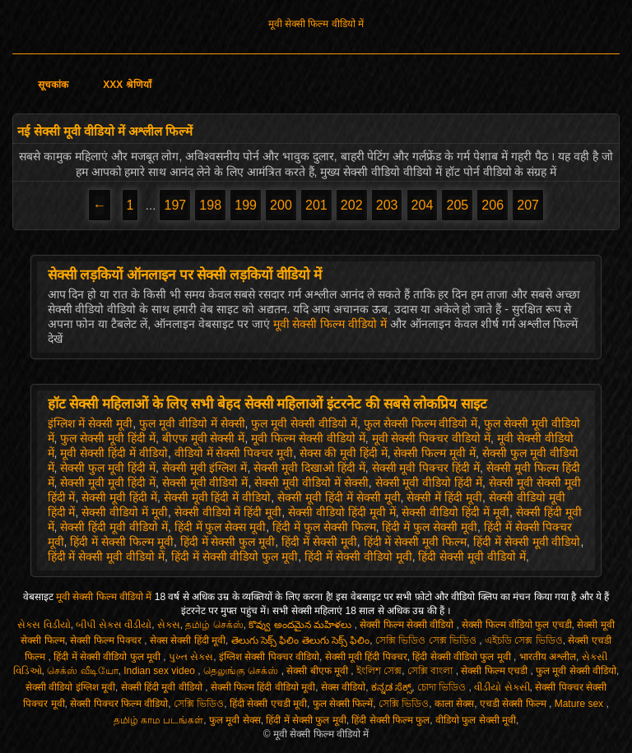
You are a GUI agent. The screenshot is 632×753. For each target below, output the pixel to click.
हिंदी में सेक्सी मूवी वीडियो (527, 541)
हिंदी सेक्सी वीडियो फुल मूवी (463, 657)
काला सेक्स (454, 703)
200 (281, 205)
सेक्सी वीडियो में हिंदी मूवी (228, 512)
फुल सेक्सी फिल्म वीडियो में (421, 423)
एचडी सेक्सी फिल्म (514, 703)
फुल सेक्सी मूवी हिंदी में (108, 438)
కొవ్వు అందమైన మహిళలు (301, 625)
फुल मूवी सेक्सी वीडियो (576, 671)
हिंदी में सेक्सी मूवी (319, 541)
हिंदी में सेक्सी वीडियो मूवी (358, 556)
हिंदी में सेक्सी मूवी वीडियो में (106, 556)
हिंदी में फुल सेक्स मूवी (220, 527)
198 (210, 205)
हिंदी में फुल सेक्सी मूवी (429, 527)
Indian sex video (160, 671)
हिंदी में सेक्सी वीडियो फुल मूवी (234, 556)
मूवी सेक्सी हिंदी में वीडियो (114, 453)
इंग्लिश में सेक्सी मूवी (90, 423)
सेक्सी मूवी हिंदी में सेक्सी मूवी (338, 497)
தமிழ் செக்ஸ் (214, 625)
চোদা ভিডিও (443, 687)
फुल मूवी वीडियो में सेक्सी (192, 423)
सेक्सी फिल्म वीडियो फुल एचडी (516, 625)
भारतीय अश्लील (547, 657)
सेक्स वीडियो (343, 687)
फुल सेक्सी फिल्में (343, 703)
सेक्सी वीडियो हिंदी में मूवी (455, 512)
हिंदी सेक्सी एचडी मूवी (268, 703)
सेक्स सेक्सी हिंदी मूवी (187, 640)
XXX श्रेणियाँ (127, 84)
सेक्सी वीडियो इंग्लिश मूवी (70, 687)
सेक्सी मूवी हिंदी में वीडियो (218, 497)
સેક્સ (168, 625)
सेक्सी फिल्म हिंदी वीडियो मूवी (263, 687)
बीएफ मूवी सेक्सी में (203, 438)
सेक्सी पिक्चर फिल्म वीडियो (119, 703)
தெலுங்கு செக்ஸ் (242, 671)
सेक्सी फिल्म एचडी (495, 671)
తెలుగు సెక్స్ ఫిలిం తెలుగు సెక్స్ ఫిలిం (300, 640)
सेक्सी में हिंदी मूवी (444, 497)
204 (422, 205)
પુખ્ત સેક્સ (191, 657)
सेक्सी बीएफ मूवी (318, 671)
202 (352, 205)
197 (175, 205)
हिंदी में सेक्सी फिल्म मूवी (122, 541)
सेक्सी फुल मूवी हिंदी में (108, 467)
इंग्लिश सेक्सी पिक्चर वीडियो (269, 657)
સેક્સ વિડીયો (43, 625)
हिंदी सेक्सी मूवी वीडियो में (472, 556)
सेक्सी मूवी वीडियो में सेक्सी (311, 482)
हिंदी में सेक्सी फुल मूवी (228, 541)
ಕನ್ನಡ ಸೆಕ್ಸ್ (391, 687)
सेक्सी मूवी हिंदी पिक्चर (366, 657)
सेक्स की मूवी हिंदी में (344, 453)
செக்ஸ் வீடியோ (82, 671)
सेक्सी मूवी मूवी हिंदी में (108, 482)
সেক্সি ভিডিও (199, 703)
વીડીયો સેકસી (501, 687)
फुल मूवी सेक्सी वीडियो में (304, 423)
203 (387, 205)
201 (316, 205)
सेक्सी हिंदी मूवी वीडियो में (114, 527)
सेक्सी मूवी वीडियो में (205, 482)
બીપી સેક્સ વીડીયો (113, 625)
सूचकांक (53, 84)
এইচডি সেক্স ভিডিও (524, 640)
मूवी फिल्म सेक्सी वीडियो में (308, 438)
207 (528, 205)
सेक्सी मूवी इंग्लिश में (205, 467)
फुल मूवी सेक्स (235, 720)
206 (492, 205)
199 (246, 205)
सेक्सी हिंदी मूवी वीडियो (163, 687)
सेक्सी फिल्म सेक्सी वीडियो (408, 625)
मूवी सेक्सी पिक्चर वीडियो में (431, 438)
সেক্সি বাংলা (431, 671)
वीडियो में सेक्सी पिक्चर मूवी (234, 453)
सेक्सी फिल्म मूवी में (434, 453)
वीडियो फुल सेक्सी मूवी (475, 720)
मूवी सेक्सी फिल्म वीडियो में (316, 24)
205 (457, 205)
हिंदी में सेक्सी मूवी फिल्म (415, 541)
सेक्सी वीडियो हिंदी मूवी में (342, 512)
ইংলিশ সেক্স (379, 671)
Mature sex (580, 703)
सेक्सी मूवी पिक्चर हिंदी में (426, 467)
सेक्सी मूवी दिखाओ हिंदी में (309, 467)
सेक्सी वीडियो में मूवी (124, 512)
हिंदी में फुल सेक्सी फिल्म (324, 527)
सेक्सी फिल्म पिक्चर (107, 640)
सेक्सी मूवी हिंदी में (119, 497)
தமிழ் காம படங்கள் (159, 720)
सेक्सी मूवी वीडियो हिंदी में (429, 482)
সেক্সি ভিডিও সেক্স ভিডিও (427, 640)
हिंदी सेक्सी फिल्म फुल (390, 720)
